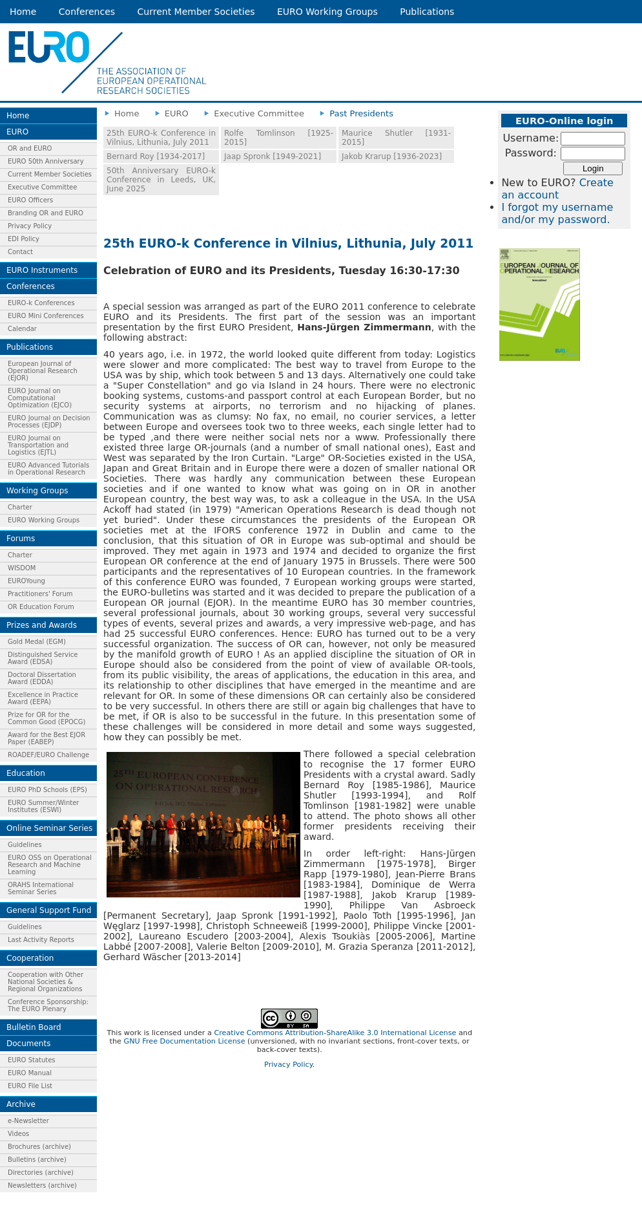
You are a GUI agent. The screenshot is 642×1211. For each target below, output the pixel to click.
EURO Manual (30, 1073)
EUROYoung (26, 580)
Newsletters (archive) (42, 1185)
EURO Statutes (32, 1060)
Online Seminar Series (49, 828)
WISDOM (22, 568)
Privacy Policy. (289, 1064)
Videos (18, 1133)
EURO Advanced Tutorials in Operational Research (48, 469)
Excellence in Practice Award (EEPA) (43, 698)
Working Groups (37, 490)
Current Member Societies (196, 11)
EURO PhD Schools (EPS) (47, 789)
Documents (28, 1043)
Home (23, 11)
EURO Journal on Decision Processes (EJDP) (49, 421)
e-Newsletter (28, 1120)
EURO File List (30, 1085)
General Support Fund (48, 910)
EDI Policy (23, 238)
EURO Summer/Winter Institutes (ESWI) (43, 806)
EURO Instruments (42, 270)
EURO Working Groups (327, 11)
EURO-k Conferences (41, 302)
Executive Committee (42, 187)
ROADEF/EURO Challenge (48, 754)
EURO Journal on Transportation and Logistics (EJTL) (38, 445)
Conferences (87, 11)
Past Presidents (361, 113)
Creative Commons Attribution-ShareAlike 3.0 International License (335, 1033)
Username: (530, 138)
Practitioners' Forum (40, 593)
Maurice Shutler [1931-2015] (396, 138)
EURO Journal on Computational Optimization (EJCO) (40, 398)
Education (25, 773)
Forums (20, 538)
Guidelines (25, 844)
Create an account (557, 189)
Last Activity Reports (41, 939)
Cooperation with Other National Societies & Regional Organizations (45, 981)
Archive (21, 1104)
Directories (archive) (41, 1172)
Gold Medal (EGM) (37, 641)
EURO (17, 131)
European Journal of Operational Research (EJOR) (43, 370)
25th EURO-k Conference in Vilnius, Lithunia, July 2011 (161, 138)
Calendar (22, 328)
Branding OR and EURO (45, 213)
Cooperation (30, 958)
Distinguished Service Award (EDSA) (43, 658)
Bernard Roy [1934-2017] (156, 156)
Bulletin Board (33, 1027)
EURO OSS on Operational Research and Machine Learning (50, 864)
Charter (20, 507)
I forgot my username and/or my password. (557, 213)
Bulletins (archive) (37, 1159)
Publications (427, 11)
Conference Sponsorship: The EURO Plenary (48, 1005)
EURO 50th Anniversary (46, 161)
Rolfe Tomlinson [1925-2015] (278, 138)
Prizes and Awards (41, 625)
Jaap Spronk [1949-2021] (272, 156)
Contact (20, 251)
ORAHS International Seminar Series (41, 888)
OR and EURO (30, 148)
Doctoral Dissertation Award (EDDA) (42, 678)
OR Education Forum (41, 606)
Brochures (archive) (39, 1146)
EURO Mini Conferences (46, 315)
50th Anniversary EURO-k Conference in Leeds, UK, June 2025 (161, 179)
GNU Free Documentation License (184, 1041)
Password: (531, 153)
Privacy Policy (30, 226)
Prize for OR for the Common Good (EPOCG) (46, 718)
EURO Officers (30, 200)
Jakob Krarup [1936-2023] (392, 156)
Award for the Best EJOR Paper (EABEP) (46, 738)
